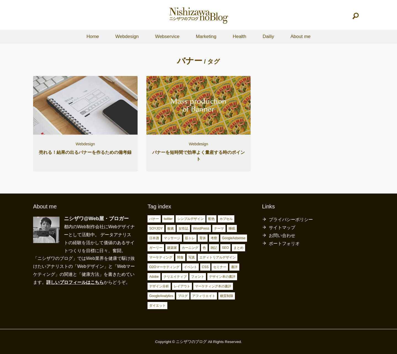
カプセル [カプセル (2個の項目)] (226, 219)
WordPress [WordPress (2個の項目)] (201, 228)
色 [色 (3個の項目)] (204, 248)
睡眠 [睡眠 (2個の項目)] (232, 228)
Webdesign (127, 36)
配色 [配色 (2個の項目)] (211, 219)
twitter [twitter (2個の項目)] (168, 219)
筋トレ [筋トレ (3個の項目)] (190, 238)
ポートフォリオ (284, 243)
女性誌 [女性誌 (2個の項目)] (183, 228)
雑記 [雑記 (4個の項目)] (214, 248)
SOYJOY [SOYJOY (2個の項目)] (156, 228)
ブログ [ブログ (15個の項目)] (183, 296)
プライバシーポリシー (291, 219)
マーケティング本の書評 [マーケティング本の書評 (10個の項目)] (213, 286)
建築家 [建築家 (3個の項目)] (172, 248)
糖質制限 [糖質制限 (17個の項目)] (226, 296)
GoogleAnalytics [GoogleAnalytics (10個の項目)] (161, 296)
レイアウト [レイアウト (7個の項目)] (182, 286)
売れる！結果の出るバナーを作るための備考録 (85, 152)
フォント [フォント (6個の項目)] (197, 277)
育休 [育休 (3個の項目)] (202, 238)
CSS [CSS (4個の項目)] (205, 267)
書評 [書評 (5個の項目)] (234, 267)
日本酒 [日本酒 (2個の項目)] (154, 238)
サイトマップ (282, 227)
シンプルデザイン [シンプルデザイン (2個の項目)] (190, 219)
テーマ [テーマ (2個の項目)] (219, 228)
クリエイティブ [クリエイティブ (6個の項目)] (175, 277)
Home (93, 36)
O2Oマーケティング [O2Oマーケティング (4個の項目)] (164, 267)
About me (300, 36)
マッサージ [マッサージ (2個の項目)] (172, 238)
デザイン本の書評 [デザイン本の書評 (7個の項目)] (222, 277)
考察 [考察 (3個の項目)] (214, 238)
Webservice (167, 36)
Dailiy (268, 36)
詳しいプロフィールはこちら (75, 282)
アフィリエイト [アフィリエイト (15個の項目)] (203, 296)
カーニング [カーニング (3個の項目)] (190, 248)
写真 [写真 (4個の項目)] (191, 257)
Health (239, 36)
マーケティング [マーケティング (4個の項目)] (160, 257)
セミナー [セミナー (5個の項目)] (219, 267)
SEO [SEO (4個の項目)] (225, 248)
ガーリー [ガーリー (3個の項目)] (155, 248)
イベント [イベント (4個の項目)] (190, 267)
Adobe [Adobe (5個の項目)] (154, 277)
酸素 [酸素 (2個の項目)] (170, 228)
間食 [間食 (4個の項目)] (180, 257)
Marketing (206, 36)
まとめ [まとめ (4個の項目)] (238, 248)
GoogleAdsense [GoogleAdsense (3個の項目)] (233, 238)
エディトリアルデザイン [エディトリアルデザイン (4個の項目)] (217, 257)
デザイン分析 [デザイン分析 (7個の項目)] (159, 286)
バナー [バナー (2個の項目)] (154, 219)
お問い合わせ (282, 235)
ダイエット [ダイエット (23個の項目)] (157, 305)
